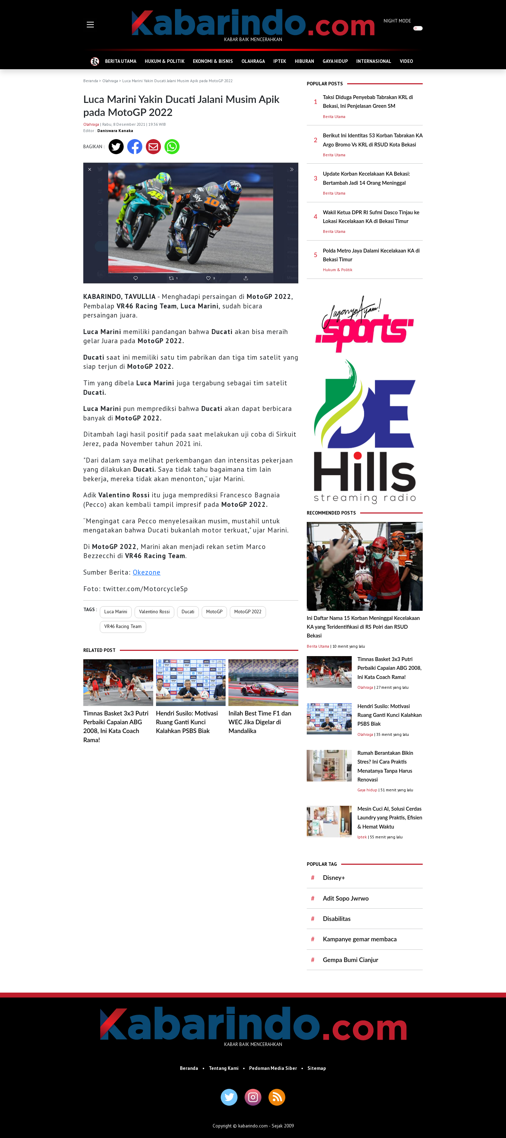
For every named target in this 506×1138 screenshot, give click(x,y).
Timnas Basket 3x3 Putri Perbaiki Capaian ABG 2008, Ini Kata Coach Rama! (389, 668)
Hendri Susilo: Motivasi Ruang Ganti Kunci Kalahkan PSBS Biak (187, 722)
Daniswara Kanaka (115, 130)
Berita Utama (334, 116)
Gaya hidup (367, 789)
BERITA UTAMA (120, 61)
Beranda (90, 80)
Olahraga (110, 80)
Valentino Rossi (154, 611)
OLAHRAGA (253, 61)
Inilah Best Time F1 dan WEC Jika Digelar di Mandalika (259, 722)
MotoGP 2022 (247, 611)
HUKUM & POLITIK (164, 61)
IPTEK (279, 61)
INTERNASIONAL (373, 61)
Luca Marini (115, 611)
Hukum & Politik (337, 269)
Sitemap (316, 1068)
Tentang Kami (224, 1068)
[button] (90, 25)
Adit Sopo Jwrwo (346, 898)
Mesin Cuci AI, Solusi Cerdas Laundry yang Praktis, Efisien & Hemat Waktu (389, 818)
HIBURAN (304, 61)
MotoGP (214, 611)
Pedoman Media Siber (273, 1068)
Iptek (362, 836)
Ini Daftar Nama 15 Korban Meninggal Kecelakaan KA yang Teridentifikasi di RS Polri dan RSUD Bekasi (363, 627)
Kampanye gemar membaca (360, 939)
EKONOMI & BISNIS (213, 61)
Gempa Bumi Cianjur (350, 959)
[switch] (418, 28)
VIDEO (406, 61)
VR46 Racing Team (123, 626)
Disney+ (334, 877)
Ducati (188, 611)
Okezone (147, 572)
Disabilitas (337, 918)
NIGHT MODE (397, 21)
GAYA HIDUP (335, 61)
